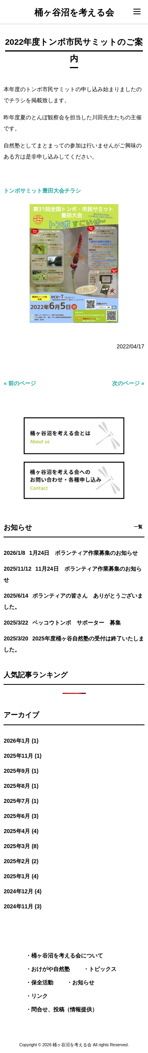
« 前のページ (20, 383)
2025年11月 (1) (22, 756)
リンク (39, 996)
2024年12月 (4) (22, 891)
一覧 (138, 526)
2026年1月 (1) (21, 741)
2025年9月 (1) (21, 771)
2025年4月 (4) (21, 831)
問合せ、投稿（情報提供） (64, 1009)
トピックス (102, 969)
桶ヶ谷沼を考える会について (67, 955)
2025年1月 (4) (21, 876)
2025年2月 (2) (21, 861)
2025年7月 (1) (21, 801)
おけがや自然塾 (50, 969)
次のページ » (128, 383)
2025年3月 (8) (21, 846)
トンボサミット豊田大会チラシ (42, 190)
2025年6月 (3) (21, 816)
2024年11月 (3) (22, 906)
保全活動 (42, 982)
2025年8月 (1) (21, 786)
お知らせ (83, 982)
